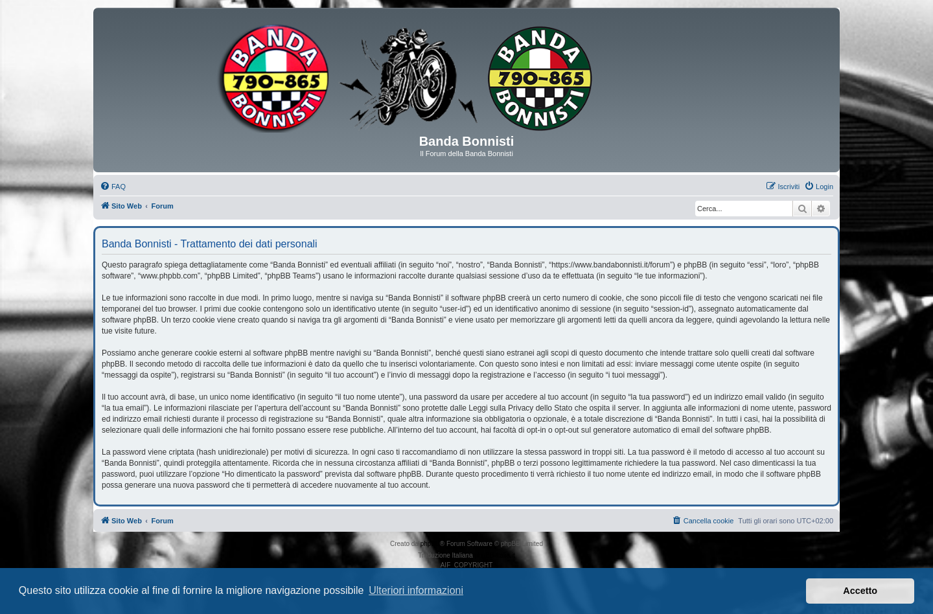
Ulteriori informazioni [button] (416, 590)
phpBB (430, 543)
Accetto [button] (860, 591)
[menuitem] (113, 186)
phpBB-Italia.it (495, 555)
